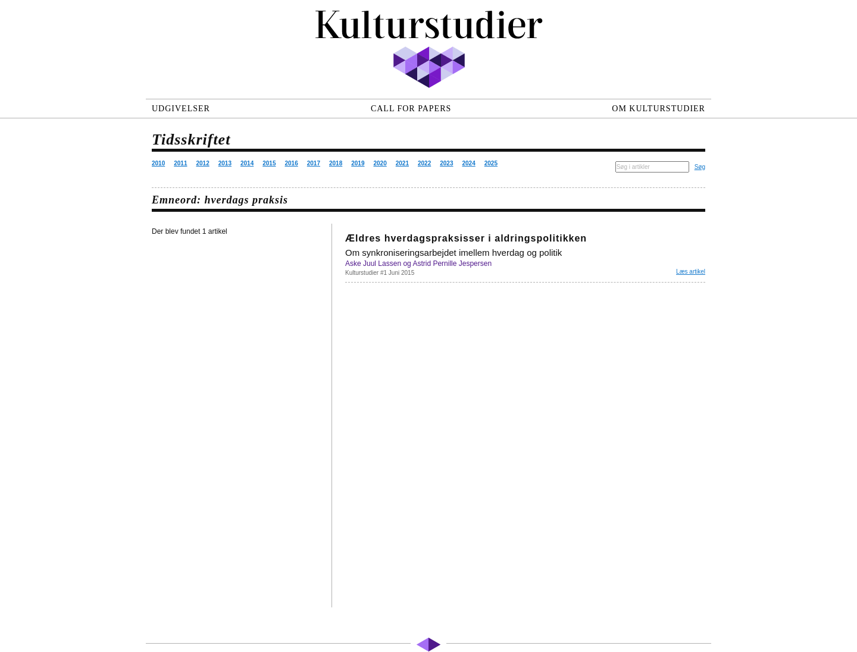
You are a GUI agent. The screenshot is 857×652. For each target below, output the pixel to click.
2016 (291, 163)
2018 (335, 163)
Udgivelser (181, 108)
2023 (446, 163)
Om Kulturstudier (658, 108)
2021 (402, 163)
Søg (700, 167)
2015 (269, 163)
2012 (202, 163)
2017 (313, 163)
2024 (469, 163)
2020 (380, 163)
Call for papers (411, 108)
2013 (225, 163)
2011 (180, 163)
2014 (247, 163)
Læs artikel (690, 271)
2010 (158, 163)
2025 (491, 163)
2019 (357, 163)
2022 (424, 163)
